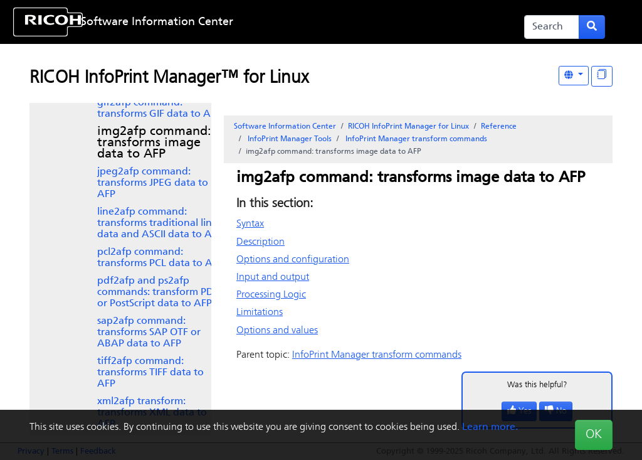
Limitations (259, 313)
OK (594, 435)
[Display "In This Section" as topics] (602, 76)
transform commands (415, 139)
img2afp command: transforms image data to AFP (154, 143)
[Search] (551, 27)
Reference (499, 127)
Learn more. (490, 427)
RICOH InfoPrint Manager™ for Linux (168, 78)
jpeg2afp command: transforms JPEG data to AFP (152, 183)
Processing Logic (271, 295)
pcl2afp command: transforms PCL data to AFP (160, 258)
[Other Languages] (574, 75)
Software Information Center (157, 22)
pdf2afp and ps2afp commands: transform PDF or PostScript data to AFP (158, 292)
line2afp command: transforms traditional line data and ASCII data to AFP (160, 223)
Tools (289, 139)
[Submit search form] (592, 27)
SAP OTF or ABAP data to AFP (149, 332)
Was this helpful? (537, 385)
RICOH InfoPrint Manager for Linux (408, 127)
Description (260, 242)
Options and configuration (292, 260)
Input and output (272, 277)
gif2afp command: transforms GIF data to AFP (159, 108)
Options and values (277, 331)
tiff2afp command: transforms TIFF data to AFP (150, 372)
